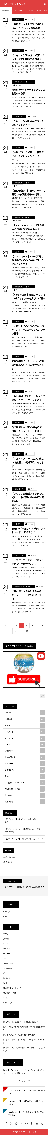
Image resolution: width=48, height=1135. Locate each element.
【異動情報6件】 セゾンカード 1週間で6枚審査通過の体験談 (28, 192)
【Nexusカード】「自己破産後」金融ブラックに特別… (26, 1102)
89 (27, 631)
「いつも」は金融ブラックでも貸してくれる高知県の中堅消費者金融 (28, 497)
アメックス (25, 725)
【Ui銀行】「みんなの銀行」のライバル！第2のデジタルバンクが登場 (28, 330)
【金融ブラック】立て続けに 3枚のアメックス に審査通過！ (27, 26)
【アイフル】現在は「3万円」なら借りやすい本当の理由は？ (28, 57)
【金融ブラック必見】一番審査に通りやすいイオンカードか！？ (28, 156)
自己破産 (17, 422)
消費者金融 (25, 770)
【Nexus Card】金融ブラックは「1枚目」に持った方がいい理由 (28, 296)
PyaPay (25, 712)
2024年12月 (7, 862)
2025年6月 (6, 857)
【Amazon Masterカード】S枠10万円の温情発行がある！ (28, 227)
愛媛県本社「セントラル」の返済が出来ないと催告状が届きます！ (28, 365)
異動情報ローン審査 (25, 789)
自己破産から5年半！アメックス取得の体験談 (28, 92)
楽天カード (25, 763)
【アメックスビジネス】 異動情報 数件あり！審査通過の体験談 (22, 830)
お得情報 (17, 19)
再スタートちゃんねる (14, 3)
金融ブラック (19, 116)
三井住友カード (25, 750)
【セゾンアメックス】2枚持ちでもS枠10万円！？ (22, 839)
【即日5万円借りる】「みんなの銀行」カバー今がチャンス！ (28, 398)
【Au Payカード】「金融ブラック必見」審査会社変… (26, 1113)
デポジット (25, 731)
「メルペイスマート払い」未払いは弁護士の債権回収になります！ (28, 462)
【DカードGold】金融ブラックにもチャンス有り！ (28, 123)
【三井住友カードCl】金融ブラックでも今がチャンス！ (28, 562)
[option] (24, 885)
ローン (25, 744)
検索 (42, 696)
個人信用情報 (25, 757)
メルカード (25, 738)
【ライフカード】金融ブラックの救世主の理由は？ (21, 820)
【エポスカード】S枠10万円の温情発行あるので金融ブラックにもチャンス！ (28, 260)
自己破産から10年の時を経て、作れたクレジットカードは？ (28, 429)
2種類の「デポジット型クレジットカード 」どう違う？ (28, 530)
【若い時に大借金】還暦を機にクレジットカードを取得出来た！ (28, 595)
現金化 (25, 776)
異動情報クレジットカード (23, 82)
